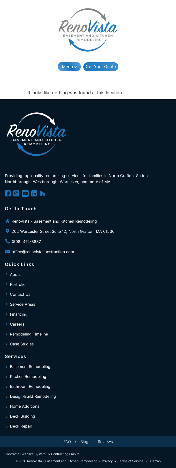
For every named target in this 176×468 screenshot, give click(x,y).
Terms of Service (130, 461)
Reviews (105, 441)
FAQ (67, 441)
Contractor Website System (25, 454)
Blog (84, 441)
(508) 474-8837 (26, 241)
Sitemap (155, 461)
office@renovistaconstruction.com (43, 251)
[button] (69, 66)
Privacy (107, 461)
